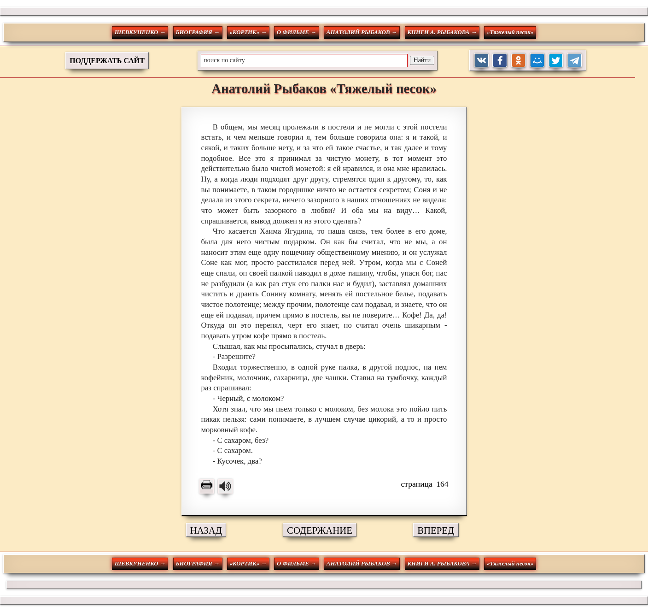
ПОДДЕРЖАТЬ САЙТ (107, 61)
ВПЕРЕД (435, 530)
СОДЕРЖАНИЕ (319, 530)
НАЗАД (206, 530)
